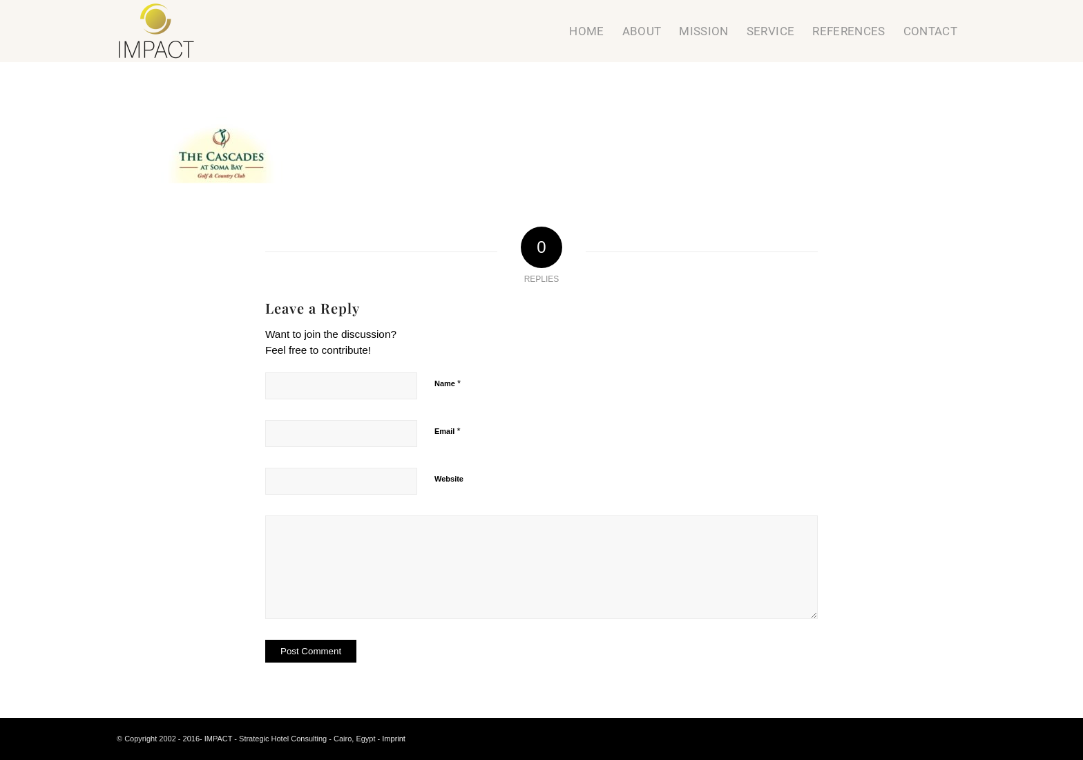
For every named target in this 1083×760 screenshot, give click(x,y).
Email (447, 431)
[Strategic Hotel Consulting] (156, 31)
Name (447, 383)
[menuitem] (586, 31)
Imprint (393, 738)
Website (448, 479)
